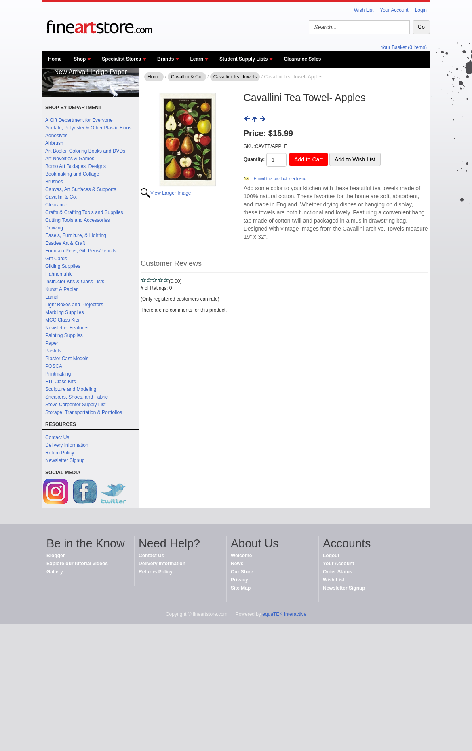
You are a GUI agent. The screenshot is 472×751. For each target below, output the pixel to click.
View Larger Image (170, 193)
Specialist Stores (121, 59)
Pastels (53, 351)
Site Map (241, 588)
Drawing (54, 228)
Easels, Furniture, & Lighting (75, 235)
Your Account (394, 10)
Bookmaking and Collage (72, 174)
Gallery (54, 572)
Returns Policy (156, 572)
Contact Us (57, 437)
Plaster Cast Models (66, 358)
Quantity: (254, 159)
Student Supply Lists (243, 59)
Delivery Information (66, 445)
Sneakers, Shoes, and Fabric (76, 397)
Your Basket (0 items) (404, 47)
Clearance (56, 205)
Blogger (55, 555)
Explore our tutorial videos (77, 563)
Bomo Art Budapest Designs (75, 166)
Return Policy (59, 453)
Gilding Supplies (62, 266)
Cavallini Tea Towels (235, 77)
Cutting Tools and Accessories (77, 220)
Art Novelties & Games (69, 158)
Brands (165, 59)
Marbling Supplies (64, 312)
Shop (80, 59)
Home (54, 59)
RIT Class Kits (60, 381)
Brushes (54, 182)
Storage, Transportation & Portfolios (83, 412)
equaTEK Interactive (284, 614)
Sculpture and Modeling (70, 389)
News (237, 563)
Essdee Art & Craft (65, 243)
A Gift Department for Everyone (79, 120)
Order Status (337, 572)
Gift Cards (56, 258)
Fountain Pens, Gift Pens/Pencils (80, 251)
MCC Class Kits (62, 320)
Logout (331, 555)
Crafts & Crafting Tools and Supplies (84, 212)
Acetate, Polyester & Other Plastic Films (88, 128)
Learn (196, 59)
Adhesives (56, 135)
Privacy (239, 580)
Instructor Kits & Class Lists (74, 281)
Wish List (364, 10)
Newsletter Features (66, 328)
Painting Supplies (64, 335)
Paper (51, 343)
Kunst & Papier (61, 289)
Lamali (52, 297)
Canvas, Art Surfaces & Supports (80, 189)
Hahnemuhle (59, 274)
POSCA (53, 366)
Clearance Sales (302, 59)
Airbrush (54, 143)
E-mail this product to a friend (280, 178)
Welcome (241, 555)
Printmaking (58, 374)
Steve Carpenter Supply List (75, 404)
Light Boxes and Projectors (74, 305)
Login (421, 10)
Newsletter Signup (64, 460)
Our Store (242, 572)
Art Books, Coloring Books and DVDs (85, 151)
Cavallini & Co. (61, 197)
